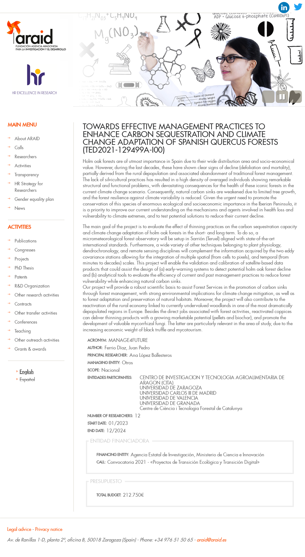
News (20, 208)
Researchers (25, 156)
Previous (268, 96)
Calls (19, 147)
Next (295, 96)
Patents (21, 277)
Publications (25, 241)
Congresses (25, 250)
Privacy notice (48, 529)
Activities (23, 165)
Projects (22, 259)
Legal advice (19, 529)
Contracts (23, 304)
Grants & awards (30, 349)
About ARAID (27, 138)
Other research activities (37, 295)
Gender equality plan (34, 199)
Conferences (26, 322)
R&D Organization (32, 286)
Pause (282, 96)
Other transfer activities (36, 313)
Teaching (23, 331)
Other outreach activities (37, 340)
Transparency (27, 174)
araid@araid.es (211, 540)
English (27, 372)
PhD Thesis (24, 268)
